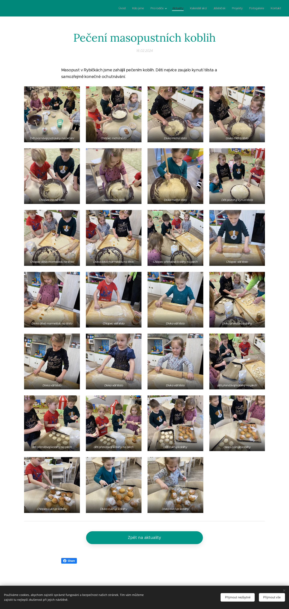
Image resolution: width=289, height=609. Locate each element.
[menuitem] (114, 8)
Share (69, 560)
